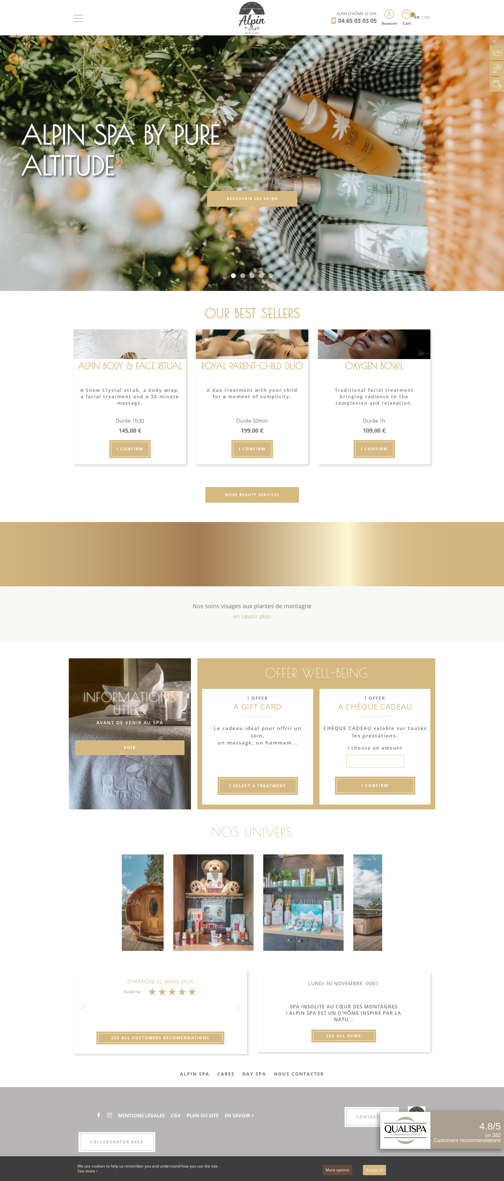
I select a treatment (258, 786)
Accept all (374, 1170)
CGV (181, 1115)
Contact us (371, 1117)
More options (337, 1170)
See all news (343, 1036)
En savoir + (248, 1115)
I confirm (130, 449)
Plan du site (209, 1115)
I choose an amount (375, 748)
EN (427, 17)
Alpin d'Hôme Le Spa (357, 13)
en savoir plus (252, 616)
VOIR (130, 747)
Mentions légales (144, 1115)
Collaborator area (117, 1142)
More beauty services (252, 494)
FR (417, 17)
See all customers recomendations (160, 1038)
